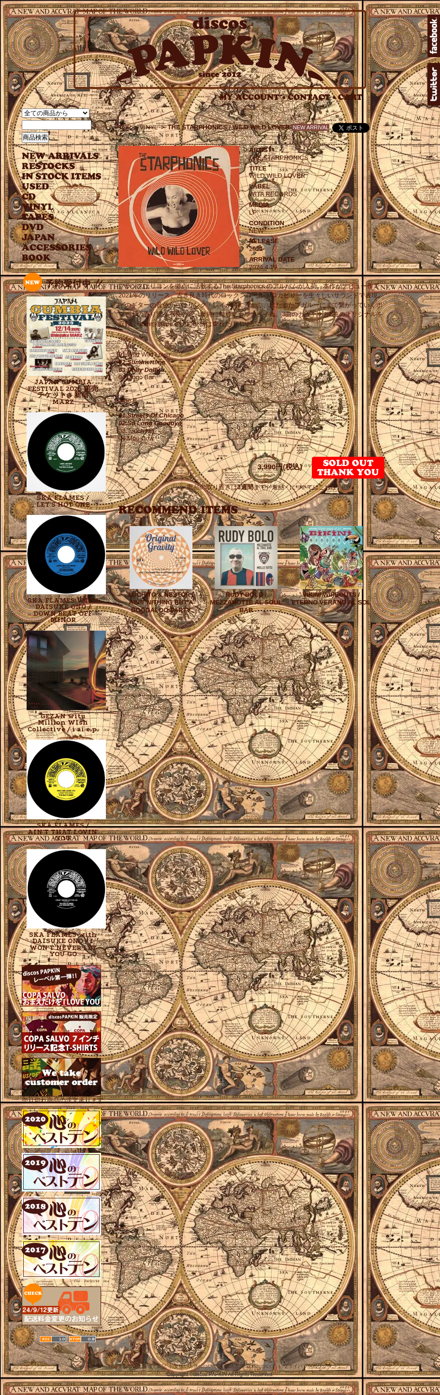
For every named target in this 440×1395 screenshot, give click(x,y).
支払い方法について (196, 1366)
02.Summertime (141, 362)
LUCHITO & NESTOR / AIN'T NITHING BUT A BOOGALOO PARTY (160, 602)
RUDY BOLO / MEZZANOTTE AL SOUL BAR (246, 602)
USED (54, 186)
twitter (433, 84)
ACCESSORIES (57, 247)
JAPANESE (54, 237)
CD (29, 197)
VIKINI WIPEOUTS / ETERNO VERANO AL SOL (331, 598)
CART (350, 97)
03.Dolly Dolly (139, 369)
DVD (33, 227)
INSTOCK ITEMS (61, 176)
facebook (433, 36)
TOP (125, 127)
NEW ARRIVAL (60, 156)
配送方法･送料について (250, 1366)
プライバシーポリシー (307, 1366)
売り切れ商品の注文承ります (62, 1096)
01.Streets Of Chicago (151, 415)
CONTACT (312, 97)
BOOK (37, 258)
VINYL (39, 207)
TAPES (38, 217)
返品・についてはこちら (304, 487)
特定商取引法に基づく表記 (137, 1366)
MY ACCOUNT (253, 97)
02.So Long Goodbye (149, 423)
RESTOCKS (54, 166)
